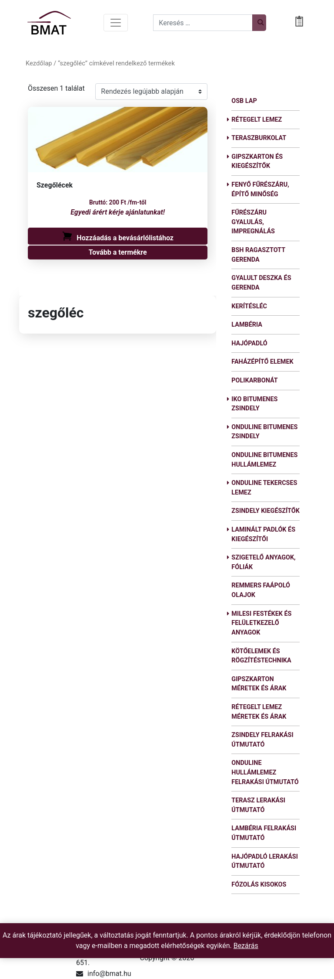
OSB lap (244, 101)
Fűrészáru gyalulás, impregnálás (253, 222)
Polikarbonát (254, 380)
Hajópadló (249, 343)
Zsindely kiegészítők (265, 511)
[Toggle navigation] (116, 22)
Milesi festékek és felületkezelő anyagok (261, 623)
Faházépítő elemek (262, 361)
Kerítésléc (249, 306)
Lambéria (246, 324)
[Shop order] (151, 91)
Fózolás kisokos (258, 884)
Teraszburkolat (258, 138)
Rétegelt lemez (256, 119)
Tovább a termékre (118, 252)
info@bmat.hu (109, 973)
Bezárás (246, 945)
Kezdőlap (39, 63)
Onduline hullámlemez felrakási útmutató (264, 772)
